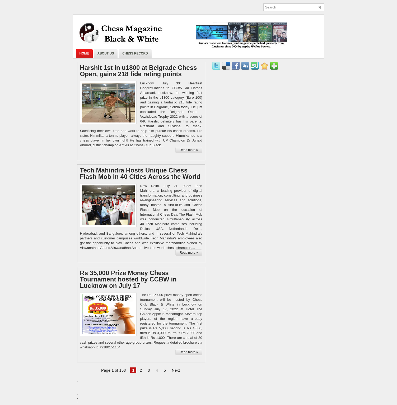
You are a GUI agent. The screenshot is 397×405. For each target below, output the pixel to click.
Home (84, 53)
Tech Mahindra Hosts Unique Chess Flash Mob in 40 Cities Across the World (140, 173)
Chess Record (135, 53)
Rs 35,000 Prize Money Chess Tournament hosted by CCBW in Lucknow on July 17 (128, 279)
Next (176, 370)
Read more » (189, 150)
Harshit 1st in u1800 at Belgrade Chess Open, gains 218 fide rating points (138, 71)
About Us (105, 53)
